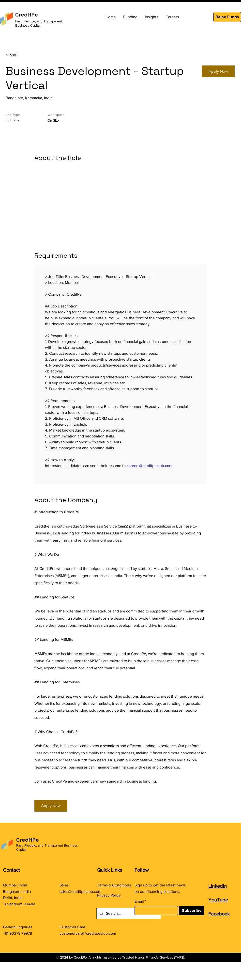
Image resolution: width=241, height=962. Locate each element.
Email (139, 901)
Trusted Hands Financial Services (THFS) (153, 957)
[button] (227, 17)
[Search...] (128, 913)
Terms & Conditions (114, 885)
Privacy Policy (109, 895)
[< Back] (23, 54)
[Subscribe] (191, 910)
